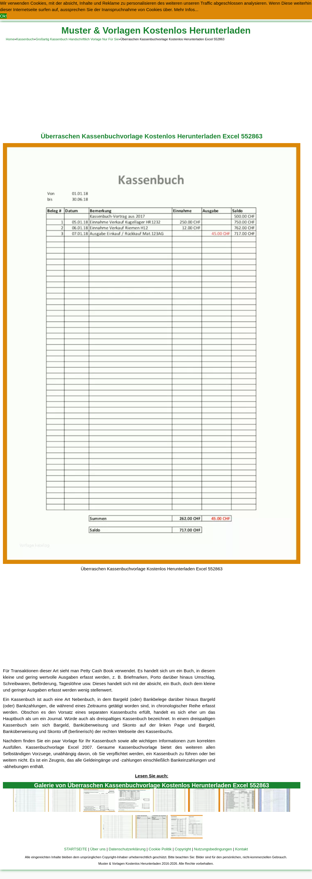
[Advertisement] (156, 86)
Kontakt (241, 849)
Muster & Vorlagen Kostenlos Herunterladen (156, 30)
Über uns (98, 849)
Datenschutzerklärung (127, 849)
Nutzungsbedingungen (213, 849)
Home (10, 39)
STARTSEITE (75, 849)
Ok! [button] (3, 15)
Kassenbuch (25, 39)
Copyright (183, 849)
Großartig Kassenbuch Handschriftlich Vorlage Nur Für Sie (77, 39)
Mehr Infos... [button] (186, 9)
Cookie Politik (160, 849)
